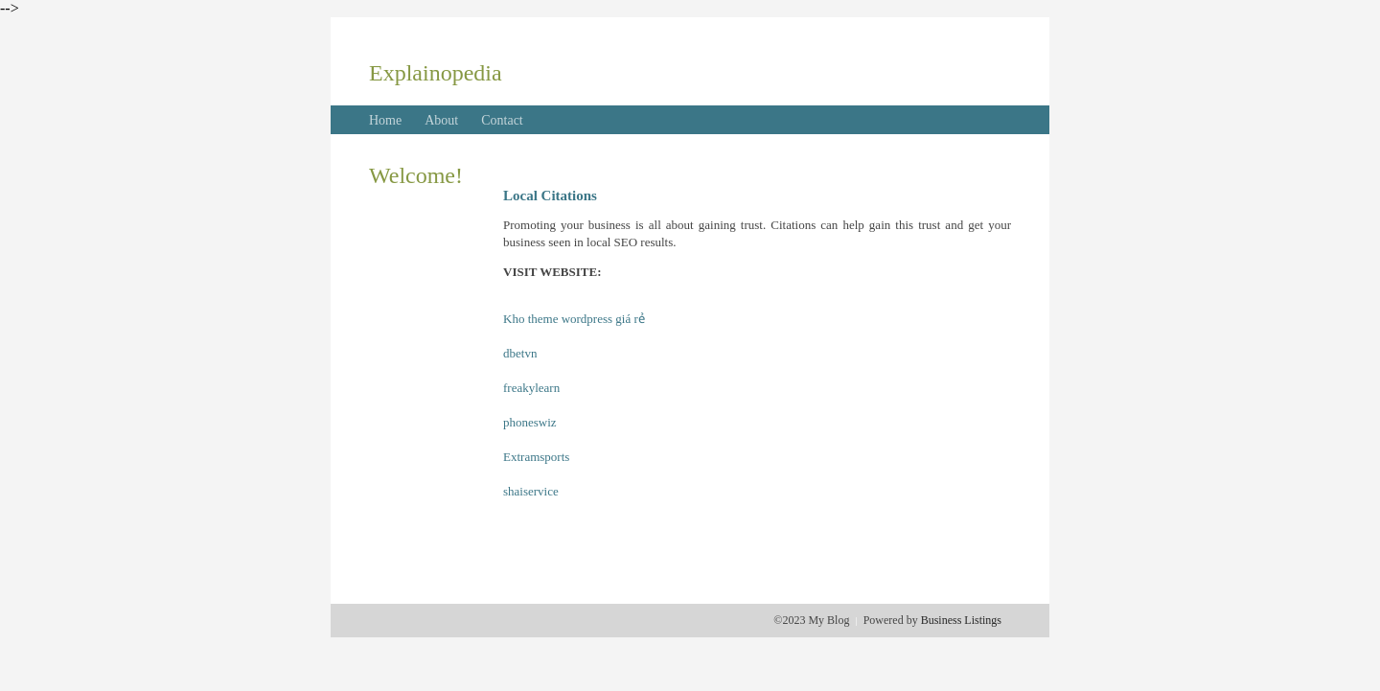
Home (385, 120)
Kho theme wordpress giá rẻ (574, 318)
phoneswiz (530, 422)
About (441, 120)
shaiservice (531, 491)
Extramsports (536, 456)
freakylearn (531, 387)
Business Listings (961, 620)
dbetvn (520, 353)
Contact (502, 120)
